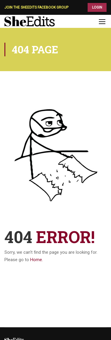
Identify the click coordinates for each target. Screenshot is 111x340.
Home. (36, 259)
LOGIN (97, 7)
